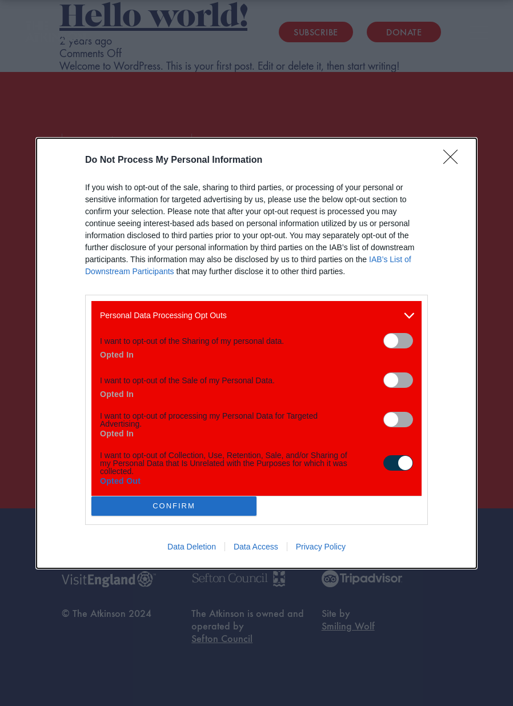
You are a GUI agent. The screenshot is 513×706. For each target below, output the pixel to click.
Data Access (256, 546)
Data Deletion (191, 546)
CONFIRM (174, 506)
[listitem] (256, 316)
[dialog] (256, 353)
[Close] (454, 160)
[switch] (398, 340)
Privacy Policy (321, 546)
